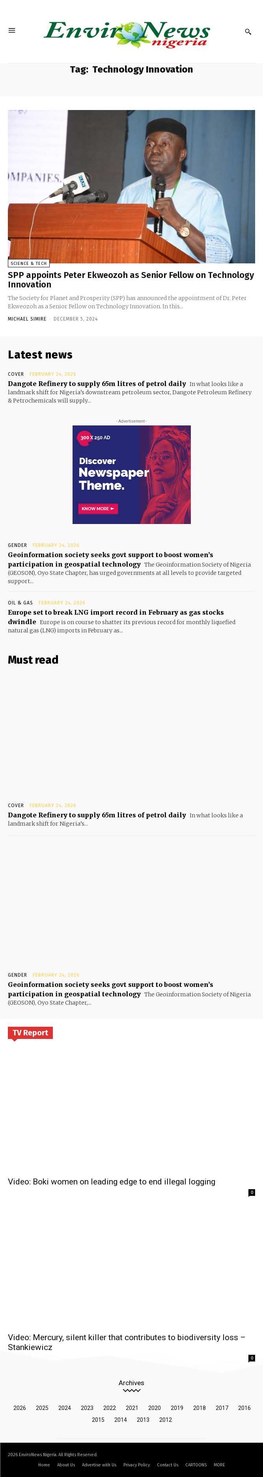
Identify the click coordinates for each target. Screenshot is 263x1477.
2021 (132, 1408)
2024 (64, 1408)
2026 (19, 1408)
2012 (165, 1420)
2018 (199, 1408)
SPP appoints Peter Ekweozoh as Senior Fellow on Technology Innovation (131, 280)
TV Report (30, 1032)
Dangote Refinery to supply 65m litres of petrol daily (97, 384)
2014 (120, 1420)
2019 (177, 1408)
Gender (17, 545)
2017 (222, 1408)
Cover (16, 374)
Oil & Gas (20, 602)
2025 (42, 1408)
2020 (154, 1408)
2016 (244, 1408)
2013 (143, 1420)
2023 (87, 1408)
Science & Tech (29, 263)
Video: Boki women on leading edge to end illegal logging (111, 1181)
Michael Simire (27, 319)
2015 (98, 1420)
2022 (109, 1408)
